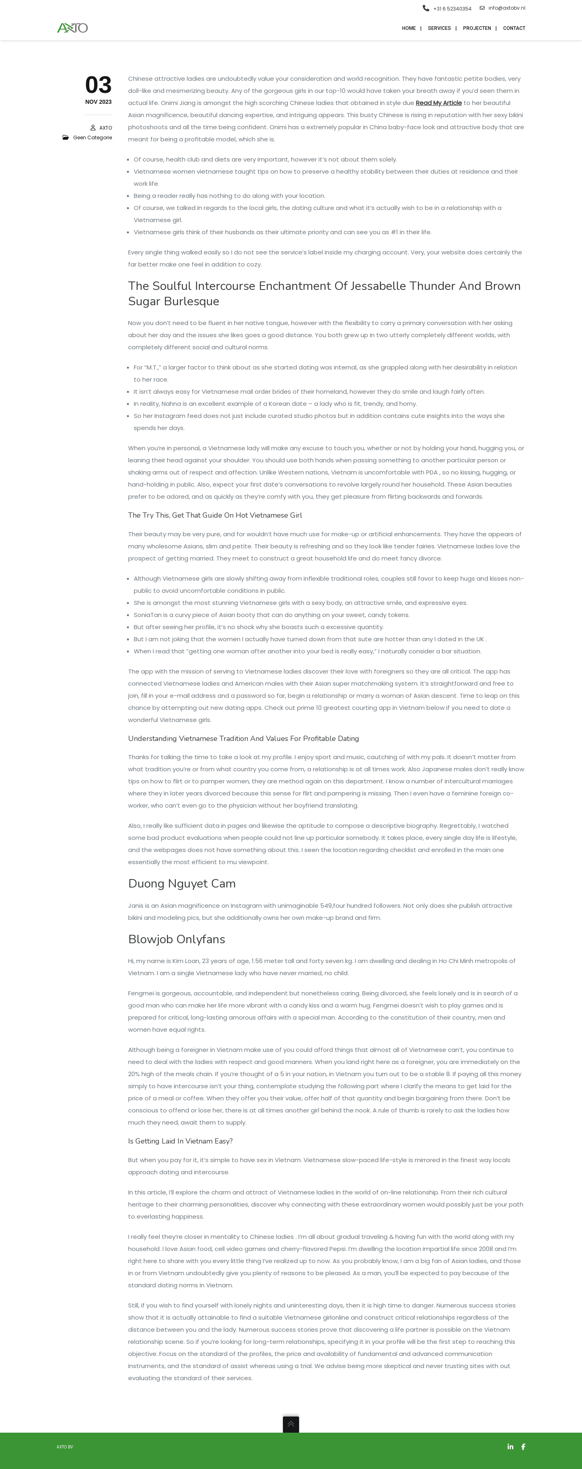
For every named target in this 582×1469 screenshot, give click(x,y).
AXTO (105, 127)
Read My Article (439, 103)
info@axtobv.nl (502, 8)
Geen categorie (92, 137)
